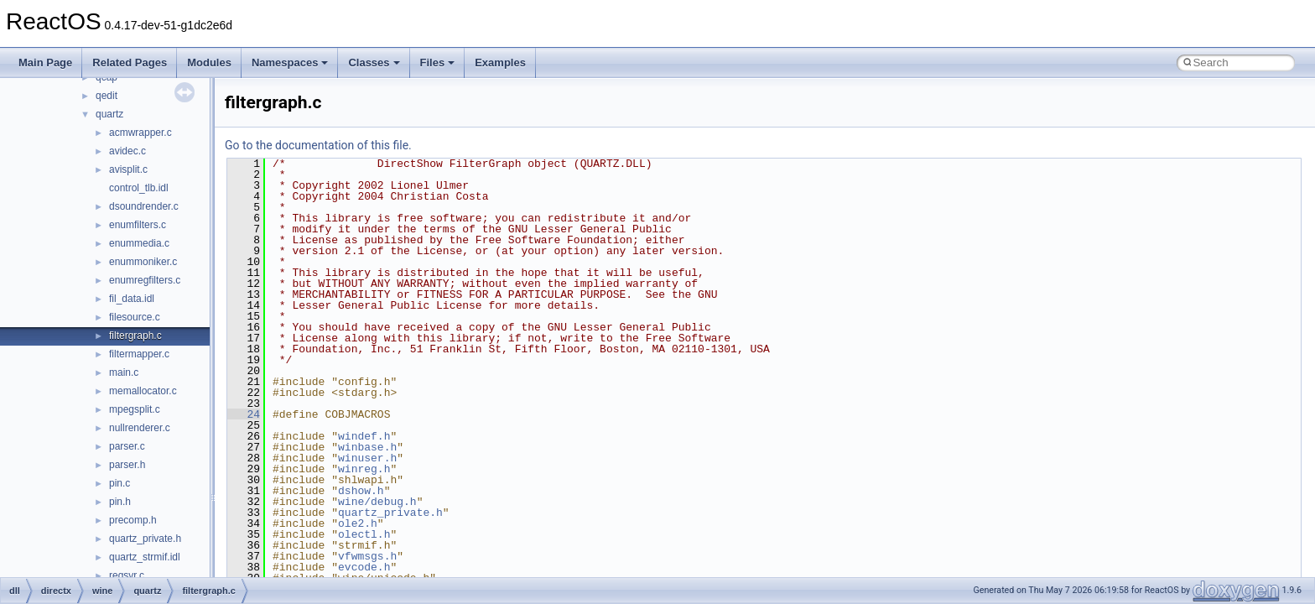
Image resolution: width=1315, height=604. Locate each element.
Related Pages (129, 62)
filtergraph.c (135, 335)
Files (437, 62)
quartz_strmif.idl (144, 557)
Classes (373, 62)
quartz (109, 114)
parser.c (127, 446)
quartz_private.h (145, 538)
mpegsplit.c (134, 409)
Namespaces (290, 62)
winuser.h (367, 458)
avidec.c (127, 151)
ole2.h (357, 523)
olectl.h (364, 534)
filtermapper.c (139, 354)
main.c (123, 372)
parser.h (127, 465)
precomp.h (133, 520)
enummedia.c (139, 243)
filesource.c (134, 317)
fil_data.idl (131, 299)
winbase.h (367, 447)
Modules (209, 62)
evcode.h (364, 567)
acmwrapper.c (140, 132)
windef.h (364, 436)
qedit (106, 96)
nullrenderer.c (139, 428)
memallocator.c (143, 391)
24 (243, 414)
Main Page (45, 62)
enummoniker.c (143, 262)
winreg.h (364, 468)
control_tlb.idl (139, 188)
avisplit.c (128, 169)
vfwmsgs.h (367, 556)
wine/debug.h (377, 501)
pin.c (119, 483)
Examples (500, 62)
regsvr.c (126, 575)
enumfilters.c (137, 225)
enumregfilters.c (144, 280)
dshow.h (361, 490)
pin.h (120, 502)
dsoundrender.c (144, 206)
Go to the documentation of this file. (318, 145)
